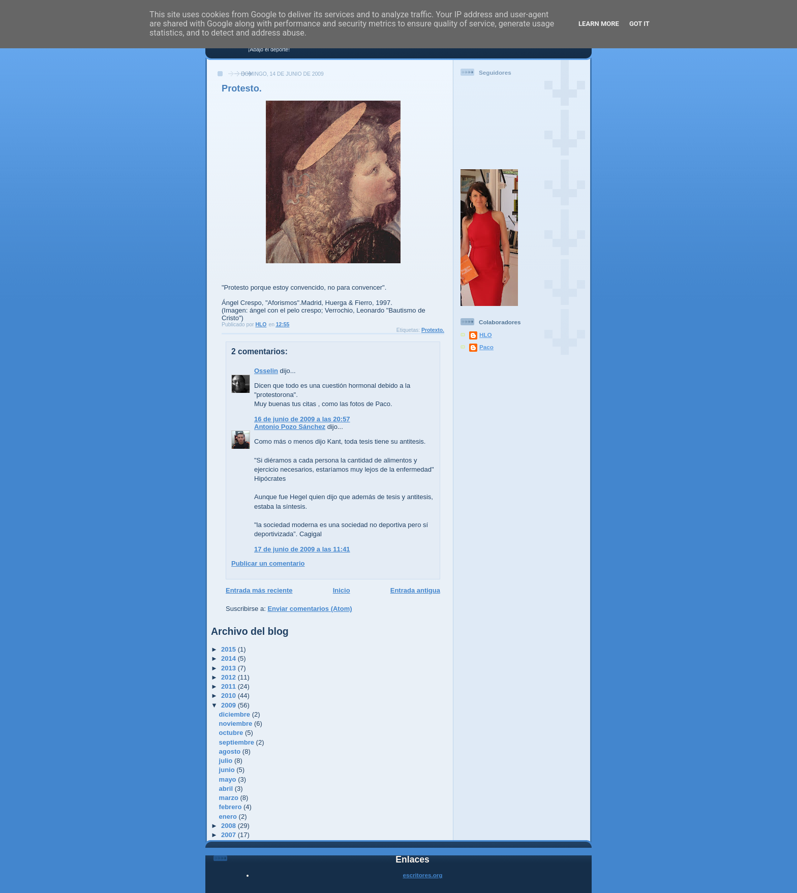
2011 (229, 686)
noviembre (236, 723)
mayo (228, 779)
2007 (229, 835)
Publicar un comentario (267, 563)
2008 (229, 825)
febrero (231, 807)
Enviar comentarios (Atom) (309, 608)
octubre (232, 732)
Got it (639, 23)
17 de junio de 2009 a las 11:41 (302, 549)
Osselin (266, 371)
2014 (229, 658)
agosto (230, 751)
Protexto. (432, 330)
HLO (485, 334)
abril (227, 788)
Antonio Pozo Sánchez (289, 426)
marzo (229, 798)
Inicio (341, 590)
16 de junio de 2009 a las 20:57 (302, 419)
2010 (229, 695)
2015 (229, 649)
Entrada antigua (415, 590)
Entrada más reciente (259, 590)
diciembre (235, 714)
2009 (229, 705)
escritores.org (423, 875)
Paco (486, 347)
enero (229, 816)
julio (226, 760)
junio (228, 770)
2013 (229, 668)
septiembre (237, 742)
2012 (229, 677)
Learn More (598, 23)
